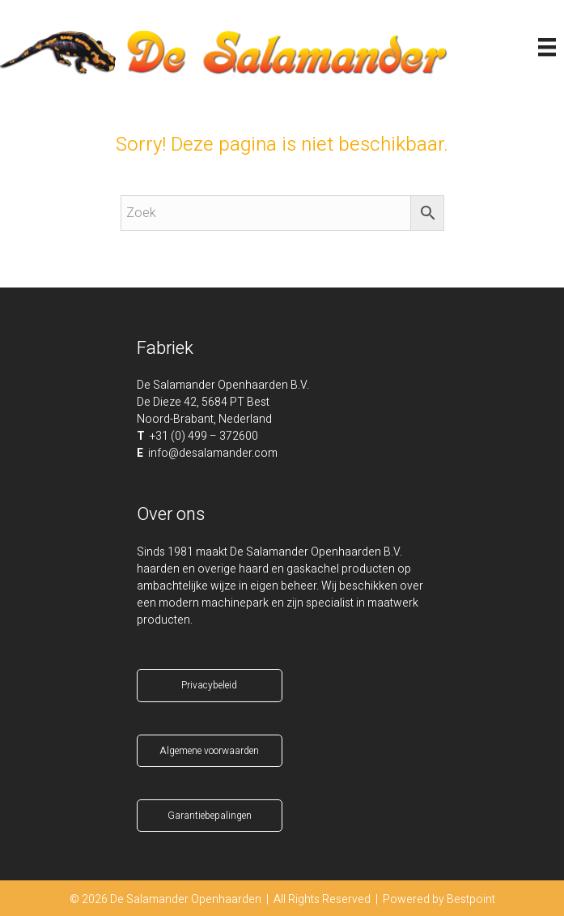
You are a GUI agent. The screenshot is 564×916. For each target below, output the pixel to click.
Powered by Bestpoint (439, 899)
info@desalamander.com (213, 453)
